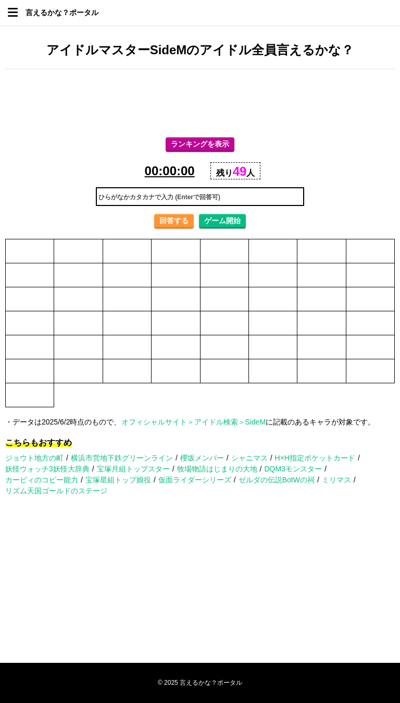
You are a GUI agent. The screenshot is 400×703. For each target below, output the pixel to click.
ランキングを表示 (200, 144)
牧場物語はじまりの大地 (217, 469)
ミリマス (336, 480)
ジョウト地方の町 (34, 458)
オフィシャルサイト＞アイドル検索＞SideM (193, 422)
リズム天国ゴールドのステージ (56, 491)
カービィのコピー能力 (41, 480)
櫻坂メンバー (202, 458)
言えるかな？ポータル (62, 12)
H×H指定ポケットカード (315, 458)
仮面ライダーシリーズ (194, 480)
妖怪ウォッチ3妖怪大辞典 (47, 469)
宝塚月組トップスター (133, 469)
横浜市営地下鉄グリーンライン (122, 458)
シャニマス (249, 458)
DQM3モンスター (292, 469)
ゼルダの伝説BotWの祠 (277, 480)
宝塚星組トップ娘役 (118, 480)
